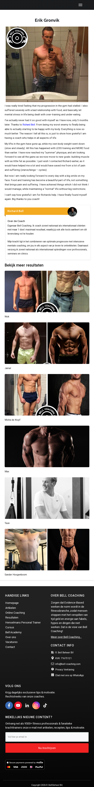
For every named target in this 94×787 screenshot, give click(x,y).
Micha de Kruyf (12, 414)
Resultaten (11, 611)
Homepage (12, 597)
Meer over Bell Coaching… (66, 631)
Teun (7, 517)
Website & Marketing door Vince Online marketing (47, 783)
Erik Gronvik (47, 14)
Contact (10, 641)
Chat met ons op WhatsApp (69, 669)
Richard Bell (29, 118)
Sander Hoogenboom (16, 568)
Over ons (10, 631)
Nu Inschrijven (47, 742)
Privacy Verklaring (64, 663)
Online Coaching (15, 606)
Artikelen (10, 602)
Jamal (8, 362)
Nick (7, 310)
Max (7, 465)
